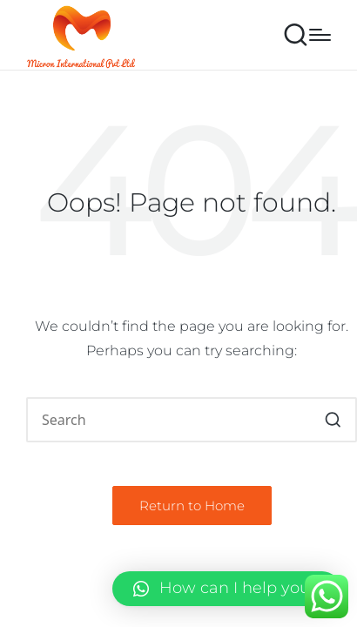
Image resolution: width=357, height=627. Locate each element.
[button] (333, 419)
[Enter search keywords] (191, 419)
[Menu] (320, 35)
